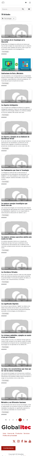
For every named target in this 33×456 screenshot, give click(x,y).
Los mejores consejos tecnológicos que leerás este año (14, 204)
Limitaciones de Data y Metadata (12, 73)
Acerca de (10, 433)
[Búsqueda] (23, 9)
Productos (18, 433)
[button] (29, 9)
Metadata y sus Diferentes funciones (13, 402)
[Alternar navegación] (30, 2)
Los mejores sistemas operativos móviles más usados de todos (16, 238)
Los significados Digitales (9, 304)
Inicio (4, 433)
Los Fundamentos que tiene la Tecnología (15, 170)
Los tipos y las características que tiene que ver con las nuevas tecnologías (16, 370)
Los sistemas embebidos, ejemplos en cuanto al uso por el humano (16, 336)
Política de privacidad (10, 435)
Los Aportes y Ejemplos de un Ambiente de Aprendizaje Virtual (15, 138)
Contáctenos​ (8, 448)
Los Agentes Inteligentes (9, 105)
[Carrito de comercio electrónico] (25, 2)
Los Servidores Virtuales (9, 272)
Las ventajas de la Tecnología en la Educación (13, 41)
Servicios (26, 433)
